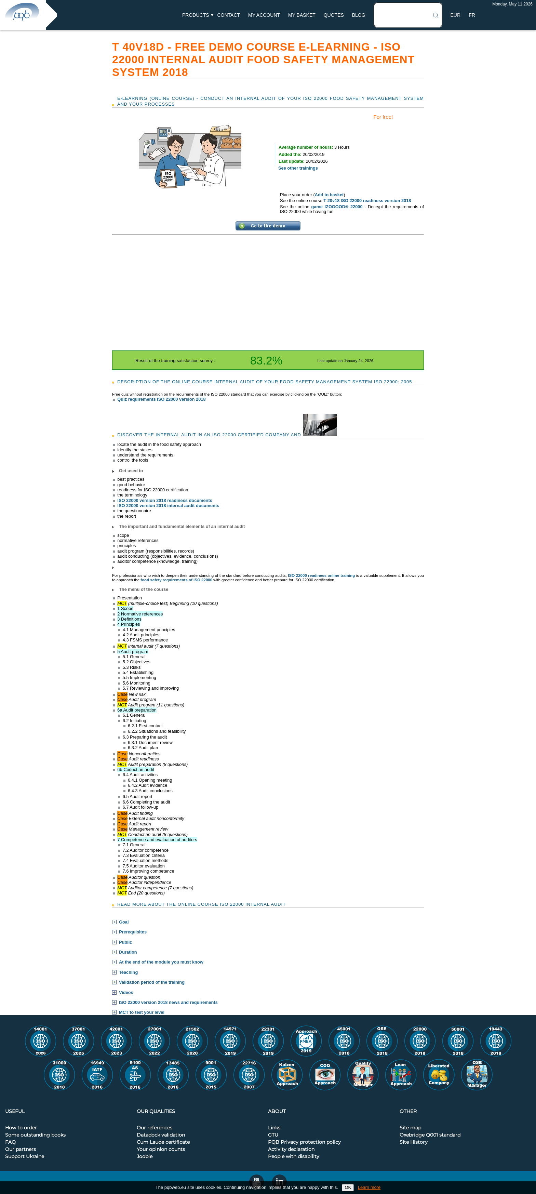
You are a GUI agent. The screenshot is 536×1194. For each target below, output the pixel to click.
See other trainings (298, 168)
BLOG (358, 15)
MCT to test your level (141, 1012)
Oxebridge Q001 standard (430, 1135)
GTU (273, 1135)
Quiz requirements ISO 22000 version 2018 (161, 399)
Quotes (334, 15)
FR (472, 15)
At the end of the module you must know (161, 962)
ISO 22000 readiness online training (321, 575)
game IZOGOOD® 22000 (336, 206)
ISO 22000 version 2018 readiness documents (164, 500)
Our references (154, 1128)
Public (125, 942)
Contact (228, 15)
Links (274, 1128)
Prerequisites (133, 932)
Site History (414, 1142)
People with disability (293, 1156)
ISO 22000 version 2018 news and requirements (168, 1002)
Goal (124, 922)
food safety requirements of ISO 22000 (176, 580)
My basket (302, 15)
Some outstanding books (35, 1135)
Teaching (128, 972)
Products (195, 15)
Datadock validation (161, 1135)
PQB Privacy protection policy (304, 1142)
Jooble (144, 1156)
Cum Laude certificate (163, 1142)
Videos (126, 992)
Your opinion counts (161, 1149)
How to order (21, 1128)
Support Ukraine (24, 1156)
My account (264, 15)
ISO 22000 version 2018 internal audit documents (168, 505)
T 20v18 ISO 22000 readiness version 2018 (367, 200)
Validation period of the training (152, 982)
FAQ (10, 1142)
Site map (410, 1128)
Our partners (20, 1149)
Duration (128, 952)
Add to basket (329, 194)
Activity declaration (291, 1149)
